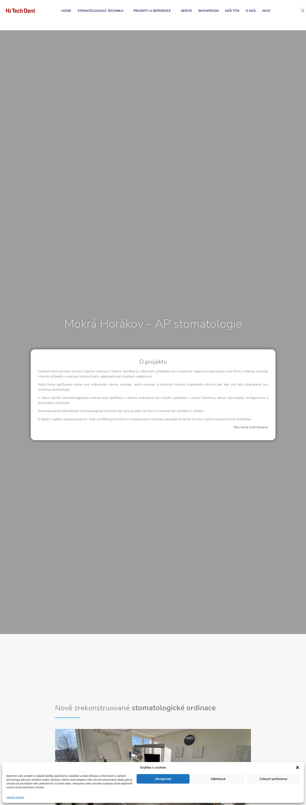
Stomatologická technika (102, 11)
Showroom (208, 11)
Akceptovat (163, 779)
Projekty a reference (153, 11)
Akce (266, 11)
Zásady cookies (15, 797)
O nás (251, 11)
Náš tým (232, 11)
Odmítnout (218, 779)
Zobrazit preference (273, 779)
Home (66, 11)
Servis (186, 11)
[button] (297, 767)
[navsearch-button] (303, 11)
